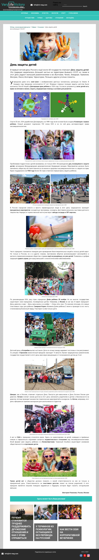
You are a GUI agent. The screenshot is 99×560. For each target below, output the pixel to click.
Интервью (24, 13)
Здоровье (49, 18)
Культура (45, 13)
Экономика (35, 13)
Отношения (59, 18)
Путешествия (29, 18)
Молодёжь (70, 18)
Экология (55, 13)
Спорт (63, 13)
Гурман (39, 18)
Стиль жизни (73, 13)
